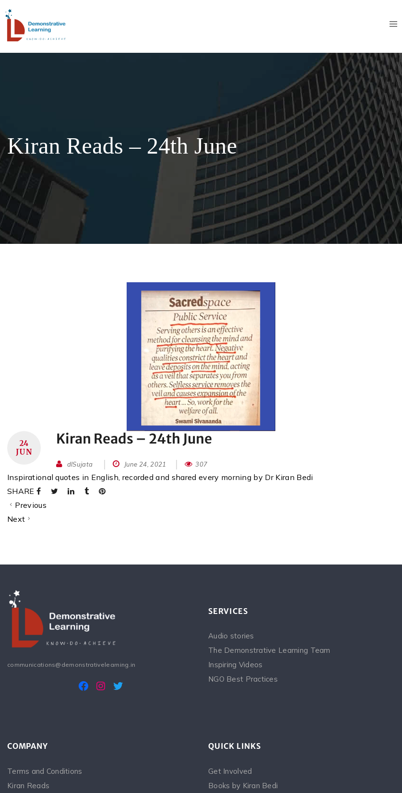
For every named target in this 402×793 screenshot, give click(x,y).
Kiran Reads (28, 785)
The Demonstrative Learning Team (269, 650)
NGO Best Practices (243, 679)
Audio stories (231, 635)
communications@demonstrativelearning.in (71, 664)
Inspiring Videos (235, 664)
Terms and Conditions (45, 771)
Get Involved (230, 771)
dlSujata (80, 464)
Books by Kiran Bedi (243, 785)
